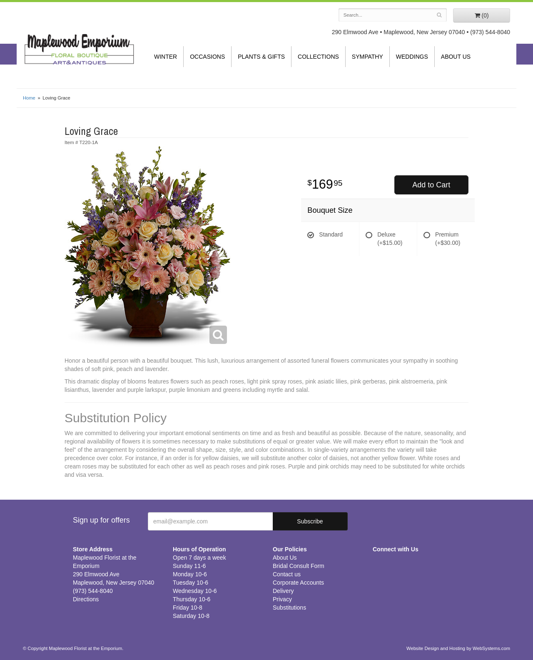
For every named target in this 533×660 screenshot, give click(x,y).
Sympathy (367, 56)
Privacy (282, 599)
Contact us (287, 574)
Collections (318, 56)
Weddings (412, 56)
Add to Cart (431, 185)
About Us (456, 56)
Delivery (283, 591)
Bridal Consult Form (298, 566)
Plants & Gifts (261, 56)
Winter (165, 56)
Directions (86, 599)
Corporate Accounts (298, 582)
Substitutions (289, 607)
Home (29, 97)
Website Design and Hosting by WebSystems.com (458, 648)
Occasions (207, 56)
